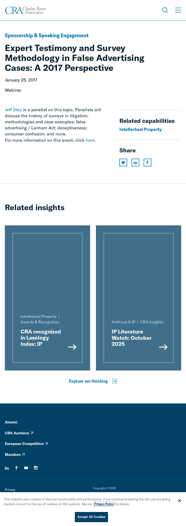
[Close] (179, 501)
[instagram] (36, 468)
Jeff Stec (13, 109)
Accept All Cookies (91, 517)
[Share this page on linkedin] (135, 162)
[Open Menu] (178, 10)
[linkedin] (7, 468)
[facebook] (16, 468)
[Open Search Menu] (165, 10)
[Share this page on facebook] (147, 162)
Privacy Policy (104, 504)
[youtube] (26, 468)
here (90, 140)
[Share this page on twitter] (123, 162)
